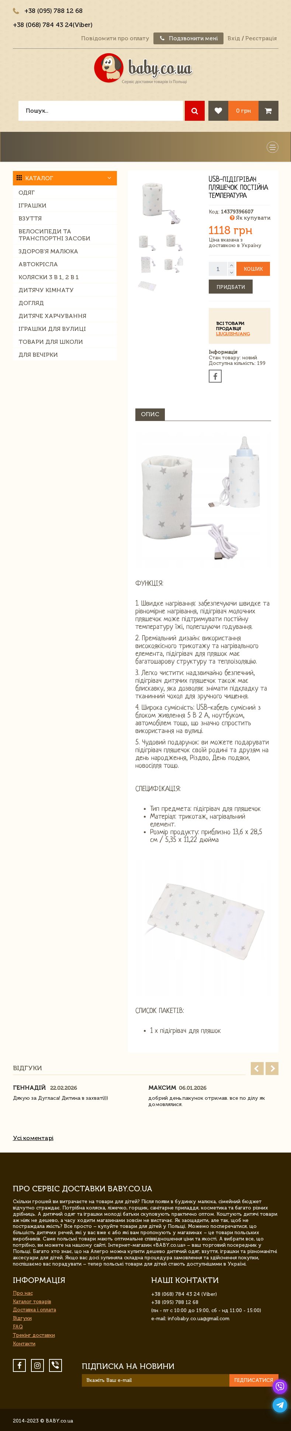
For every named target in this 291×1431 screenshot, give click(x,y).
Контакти (24, 1343)
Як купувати (250, 218)
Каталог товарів (32, 1301)
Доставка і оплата (34, 1309)
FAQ (18, 1326)
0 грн (243, 110)
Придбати (230, 287)
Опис (150, 414)
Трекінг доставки (34, 1335)
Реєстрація (261, 38)
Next (272, 1068)
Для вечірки (38, 354)
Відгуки (22, 1318)
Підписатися (253, 1380)
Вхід (234, 38)
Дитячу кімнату (46, 290)
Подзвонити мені (188, 38)
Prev (257, 1068)
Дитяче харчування (52, 315)
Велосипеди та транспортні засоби (54, 235)
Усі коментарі (33, 1137)
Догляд (31, 303)
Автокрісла (38, 264)
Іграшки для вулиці (52, 328)
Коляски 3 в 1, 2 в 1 (48, 277)
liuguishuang (233, 333)
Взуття (30, 218)
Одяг (26, 192)
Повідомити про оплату (115, 38)
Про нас (23, 1293)
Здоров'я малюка (48, 251)
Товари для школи (50, 341)
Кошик (253, 269)
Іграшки (32, 205)
